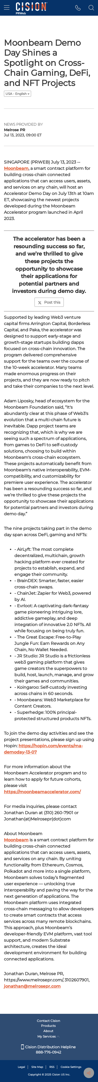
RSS (51, 1067)
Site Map (37, 1067)
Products (48, 1026)
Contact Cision (48, 1021)
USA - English (17, 94)
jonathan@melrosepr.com (32, 986)
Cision (56, 1074)
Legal (21, 1067)
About (48, 1031)
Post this (49, 302)
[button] (78, 8)
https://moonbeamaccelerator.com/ (42, 791)
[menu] (6, 8)
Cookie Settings (71, 1067)
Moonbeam (16, 168)
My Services (48, 1036)
